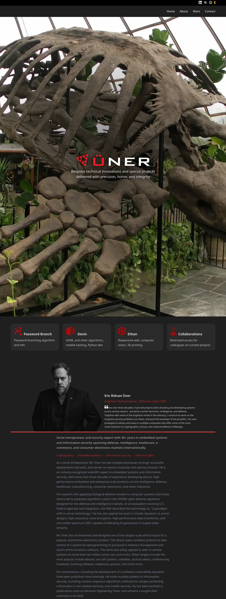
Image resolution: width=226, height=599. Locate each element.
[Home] (23, 11)
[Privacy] (205, 2)
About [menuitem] (184, 11)
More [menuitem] (196, 11)
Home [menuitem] (171, 11)
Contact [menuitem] (210, 11)
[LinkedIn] (200, 2)
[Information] (210, 2)
